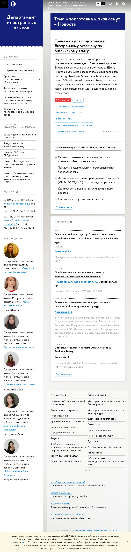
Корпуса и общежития (62, 432)
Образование (97, 395)
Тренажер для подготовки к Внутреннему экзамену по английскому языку (80, 46)
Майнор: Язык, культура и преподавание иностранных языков (19, 164)
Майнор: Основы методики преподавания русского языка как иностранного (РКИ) (19, 177)
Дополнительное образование (105, 447)
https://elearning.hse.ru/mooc (66, 514)
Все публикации (64, 374)
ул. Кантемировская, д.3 (17, 203)
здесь (80, 539)
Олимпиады (94, 424)
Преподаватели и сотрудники (67, 421)
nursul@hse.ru (11, 310)
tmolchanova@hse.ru (15, 434)
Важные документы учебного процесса (20, 136)
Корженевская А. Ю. (86, 281)
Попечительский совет (63, 426)
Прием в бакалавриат (99, 430)
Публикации (63, 221)
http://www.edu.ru (60, 503)
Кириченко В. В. (63, 311)
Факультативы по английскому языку (14, 145)
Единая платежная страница (65, 461)
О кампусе (58, 395)
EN (103, 3)
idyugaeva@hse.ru (13, 388)
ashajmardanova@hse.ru (16, 479)
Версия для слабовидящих (64, 455)
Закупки (54, 438)
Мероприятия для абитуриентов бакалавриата (106, 402)
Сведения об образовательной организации (67, 402)
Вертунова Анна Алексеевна (19, 347)
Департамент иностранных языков (21, 22)
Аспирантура (95, 452)
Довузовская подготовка (102, 418)
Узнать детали (64, 207)
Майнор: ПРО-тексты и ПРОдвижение (16, 154)
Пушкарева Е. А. (64, 281)
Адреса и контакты (84, 530)
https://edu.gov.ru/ (61, 492)
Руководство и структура (64, 410)
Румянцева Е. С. (63, 251)
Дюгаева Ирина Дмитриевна (19, 384)
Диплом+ (93, 441)
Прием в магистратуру (100, 435)
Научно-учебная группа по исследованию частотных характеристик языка (18, 99)
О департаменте (13, 64)
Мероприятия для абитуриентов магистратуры (106, 411)
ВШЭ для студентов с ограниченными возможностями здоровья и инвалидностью (68, 447)
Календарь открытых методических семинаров (18, 89)
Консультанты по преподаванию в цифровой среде (19, 111)
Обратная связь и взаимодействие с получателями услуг (106, 461)
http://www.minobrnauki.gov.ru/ (67, 481)
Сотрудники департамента (19, 70)
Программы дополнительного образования (14, 79)
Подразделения (59, 415)
